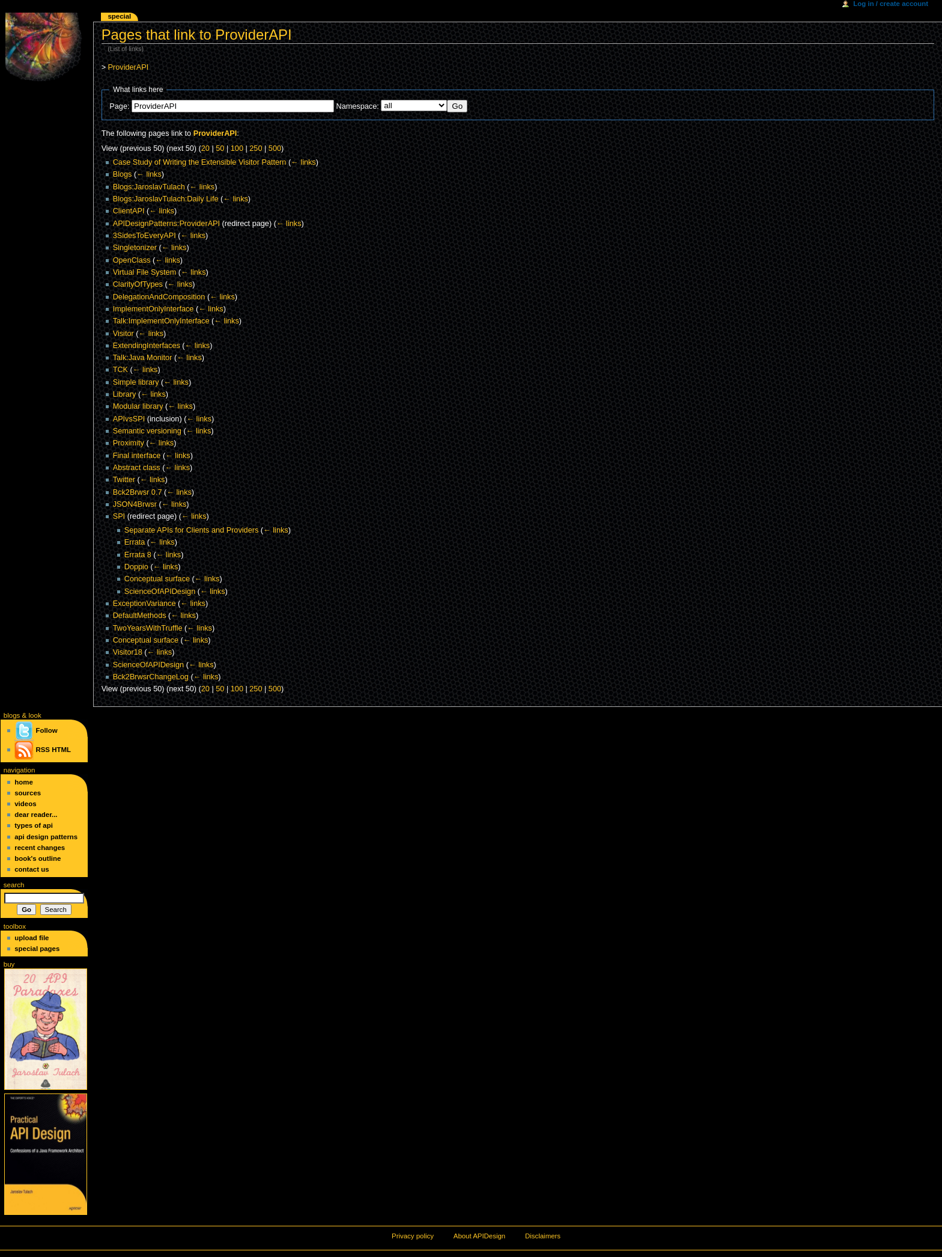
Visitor (123, 333)
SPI (119, 516)
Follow (35, 730)
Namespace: (357, 106)
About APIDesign (479, 1236)
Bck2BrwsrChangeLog (151, 677)
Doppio (136, 567)
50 (220, 148)
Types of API (33, 825)
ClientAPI (129, 211)
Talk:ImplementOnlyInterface (161, 321)
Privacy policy (413, 1236)
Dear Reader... (35, 814)
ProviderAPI (128, 67)
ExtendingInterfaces (146, 345)
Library (124, 394)
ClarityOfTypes (138, 284)
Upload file (31, 937)
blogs (12, 715)
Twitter (124, 480)
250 (255, 148)
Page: (119, 106)
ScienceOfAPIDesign (159, 591)
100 (237, 148)
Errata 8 (137, 555)
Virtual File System (145, 272)
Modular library (138, 406)
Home (23, 782)
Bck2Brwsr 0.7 (137, 492)
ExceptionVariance (144, 603)
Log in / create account (890, 3)
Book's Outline (37, 858)
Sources (27, 793)
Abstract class (136, 467)
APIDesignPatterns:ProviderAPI (166, 223)
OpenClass (132, 260)
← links (303, 162)
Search (14, 884)
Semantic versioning (147, 431)
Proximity (128, 443)
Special (119, 16)
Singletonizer (135, 247)
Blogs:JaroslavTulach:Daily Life (166, 199)
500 (275, 148)
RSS (42, 749)
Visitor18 (127, 652)
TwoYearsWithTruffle (148, 628)
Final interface (137, 455)
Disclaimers (543, 1236)
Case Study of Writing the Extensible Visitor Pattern (200, 162)
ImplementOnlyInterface (153, 309)
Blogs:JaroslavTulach (149, 187)
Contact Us (31, 869)
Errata (134, 542)
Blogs (122, 174)
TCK (120, 369)
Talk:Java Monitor (142, 357)
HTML (61, 749)
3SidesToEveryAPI (144, 235)
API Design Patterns (45, 836)
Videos (25, 803)
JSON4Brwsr (135, 504)
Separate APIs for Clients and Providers (191, 530)
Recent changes (39, 847)
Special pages (36, 948)
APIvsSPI (129, 419)
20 (205, 148)
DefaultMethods (139, 615)
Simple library (136, 382)
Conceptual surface (157, 579)
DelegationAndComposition (159, 297)
